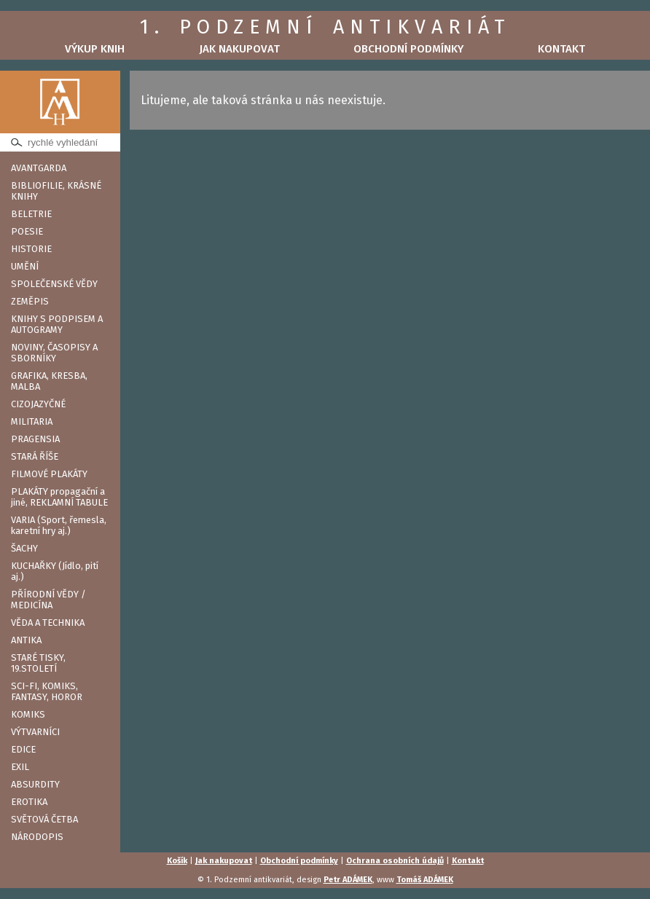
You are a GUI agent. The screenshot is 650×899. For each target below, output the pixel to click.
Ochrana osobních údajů (395, 860)
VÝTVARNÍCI (35, 731)
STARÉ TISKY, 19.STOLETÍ (38, 663)
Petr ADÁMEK (348, 879)
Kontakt (561, 48)
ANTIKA (26, 640)
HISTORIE (31, 248)
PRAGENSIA (35, 438)
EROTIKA (29, 801)
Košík (177, 860)
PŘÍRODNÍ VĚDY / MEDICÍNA (48, 600)
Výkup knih (95, 48)
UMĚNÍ (25, 266)
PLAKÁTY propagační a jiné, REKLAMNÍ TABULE (59, 497)
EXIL (20, 766)
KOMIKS (28, 714)
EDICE (23, 749)
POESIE (27, 231)
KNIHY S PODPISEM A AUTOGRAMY (57, 324)
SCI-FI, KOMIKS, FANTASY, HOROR (46, 691)
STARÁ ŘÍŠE (34, 456)
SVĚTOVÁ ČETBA (44, 819)
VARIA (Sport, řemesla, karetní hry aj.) (58, 525)
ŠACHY (24, 548)
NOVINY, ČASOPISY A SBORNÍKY (54, 353)
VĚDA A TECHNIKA (48, 622)
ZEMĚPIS (30, 301)
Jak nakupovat (239, 48)
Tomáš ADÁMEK (424, 879)
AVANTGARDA (38, 167)
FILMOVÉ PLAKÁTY (49, 473)
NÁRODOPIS (37, 836)
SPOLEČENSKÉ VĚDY (54, 283)
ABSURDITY (35, 784)
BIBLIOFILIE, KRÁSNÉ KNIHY (56, 191)
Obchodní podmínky (408, 48)
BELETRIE (31, 213)
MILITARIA (31, 421)
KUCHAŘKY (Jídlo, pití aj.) (54, 571)
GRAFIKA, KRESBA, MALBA (49, 381)
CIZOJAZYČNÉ (38, 404)
